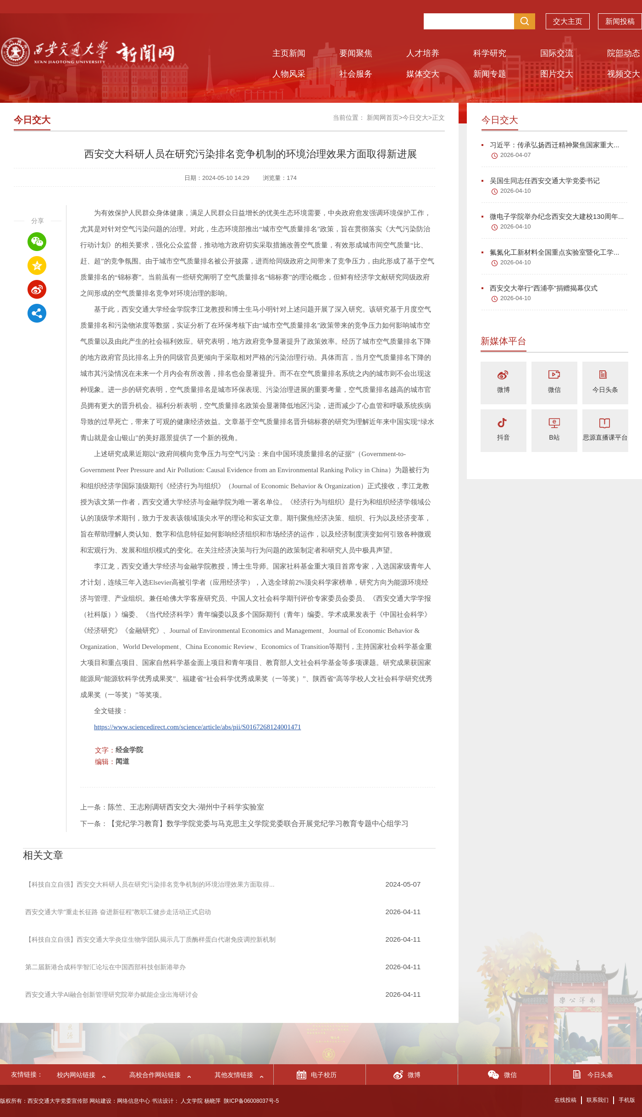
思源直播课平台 (605, 437)
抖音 (503, 437)
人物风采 (288, 73)
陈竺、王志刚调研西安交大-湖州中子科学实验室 (186, 807)
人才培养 (422, 53)
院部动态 (623, 53)
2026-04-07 (515, 154)
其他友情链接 (234, 1074)
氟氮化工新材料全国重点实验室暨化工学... (551, 252)
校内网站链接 (76, 1074)
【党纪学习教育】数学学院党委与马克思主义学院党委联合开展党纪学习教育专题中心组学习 (258, 823)
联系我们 (598, 1100)
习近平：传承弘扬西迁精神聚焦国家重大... (551, 145)
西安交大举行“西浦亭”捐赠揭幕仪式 (540, 288)
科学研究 (489, 53)
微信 (554, 389)
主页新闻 (288, 53)
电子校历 (324, 1074)
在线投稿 (565, 1100)
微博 (503, 389)
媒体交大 (422, 73)
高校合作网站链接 (155, 1074)
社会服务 (355, 73)
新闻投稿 (620, 19)
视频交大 (623, 73)
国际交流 (556, 53)
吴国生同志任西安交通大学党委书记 (541, 180)
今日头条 (605, 389)
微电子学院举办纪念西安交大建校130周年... (553, 216)
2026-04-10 (515, 190)
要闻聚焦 (355, 53)
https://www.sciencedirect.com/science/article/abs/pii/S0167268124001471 (197, 727)
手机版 (627, 1100)
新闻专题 (489, 73)
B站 (554, 437)
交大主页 (567, 19)
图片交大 (556, 73)
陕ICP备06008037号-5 (251, 1101)
